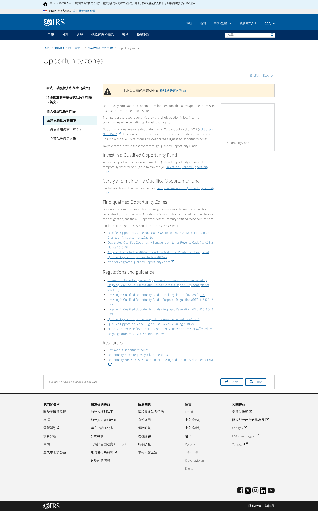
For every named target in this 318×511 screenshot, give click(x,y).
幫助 (189, 23)
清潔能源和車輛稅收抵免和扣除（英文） (69, 99)
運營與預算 (51, 428)
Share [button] (235, 382)
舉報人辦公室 (147, 452)
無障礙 (270, 506)
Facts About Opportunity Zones (128, 350)
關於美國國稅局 (54, 412)
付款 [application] (65, 34)
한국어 (190, 436)
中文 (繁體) (223, 23)
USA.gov (239, 428)
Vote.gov (239, 444)
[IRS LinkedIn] (263, 492)
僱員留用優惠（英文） (65, 129)
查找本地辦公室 (54, 452)
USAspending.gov (245, 436)
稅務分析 (49, 436)
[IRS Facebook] (240, 491)
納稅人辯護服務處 (104, 420)
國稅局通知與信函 (151, 412)
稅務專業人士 (248, 23)
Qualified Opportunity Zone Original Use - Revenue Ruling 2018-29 (151, 324)
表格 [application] (125, 34)
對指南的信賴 (100, 460)
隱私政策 (254, 506)
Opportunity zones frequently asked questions (138, 355)
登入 (270, 23)
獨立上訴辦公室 (102, 428)
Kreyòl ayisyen (194, 460)
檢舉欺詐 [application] (143, 34)
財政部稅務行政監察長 (250, 420)
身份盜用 (144, 420)
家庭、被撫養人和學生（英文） (69, 88)
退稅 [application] (80, 34)
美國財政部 (242, 412)
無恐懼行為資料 (104, 452)
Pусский (190, 444)
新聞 (203, 23)
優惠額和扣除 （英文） (68, 48)
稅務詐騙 (144, 436)
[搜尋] (250, 35)
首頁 (47, 48)
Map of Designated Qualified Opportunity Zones (141, 262)
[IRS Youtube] (271, 491)
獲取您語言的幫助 (173, 90)
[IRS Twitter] (248, 492)
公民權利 (97, 436)
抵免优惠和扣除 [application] (102, 34)
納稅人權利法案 (102, 412)
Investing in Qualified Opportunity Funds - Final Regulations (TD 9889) (156, 295)
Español (268, 75)
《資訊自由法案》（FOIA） (110, 444)
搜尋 (272, 35)
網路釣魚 (144, 428)
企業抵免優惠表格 (62, 138)
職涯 (46, 420)
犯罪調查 (144, 444)
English (255, 75)
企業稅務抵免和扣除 (100, 48)
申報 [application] (50, 34)
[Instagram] (255, 491)
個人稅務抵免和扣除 (61, 111)
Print (258, 382)
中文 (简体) (192, 420)
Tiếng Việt (191, 452)
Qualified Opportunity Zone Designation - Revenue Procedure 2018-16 (154, 319)
